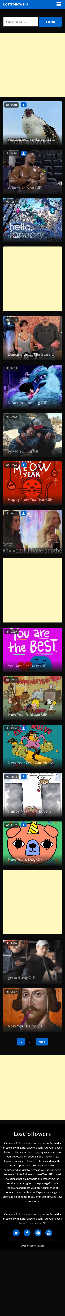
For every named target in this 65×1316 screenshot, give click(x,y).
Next (42, 1041)
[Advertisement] (32, 65)
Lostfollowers (15, 4)
